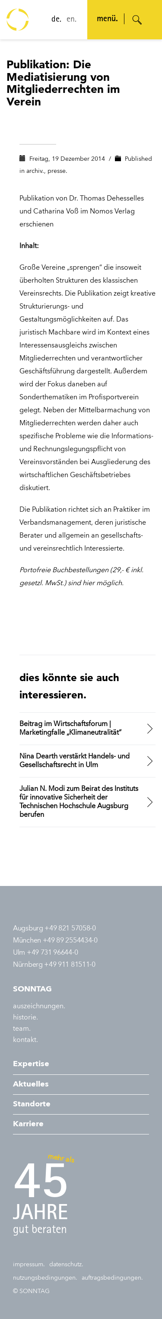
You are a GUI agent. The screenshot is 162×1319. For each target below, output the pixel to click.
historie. (25, 1017)
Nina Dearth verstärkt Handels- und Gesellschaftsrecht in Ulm (74, 761)
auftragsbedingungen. (112, 1278)
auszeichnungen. (39, 1006)
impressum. (29, 1265)
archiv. (35, 171)
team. (22, 1029)
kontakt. (25, 1040)
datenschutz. (66, 1265)
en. (71, 20)
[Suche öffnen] (137, 19)
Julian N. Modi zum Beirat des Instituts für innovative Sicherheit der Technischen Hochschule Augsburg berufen (78, 802)
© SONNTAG (31, 1291)
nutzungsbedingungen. (45, 1278)
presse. (57, 171)
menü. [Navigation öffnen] (107, 19)
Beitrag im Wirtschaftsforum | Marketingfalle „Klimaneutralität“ (70, 728)
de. (56, 20)
